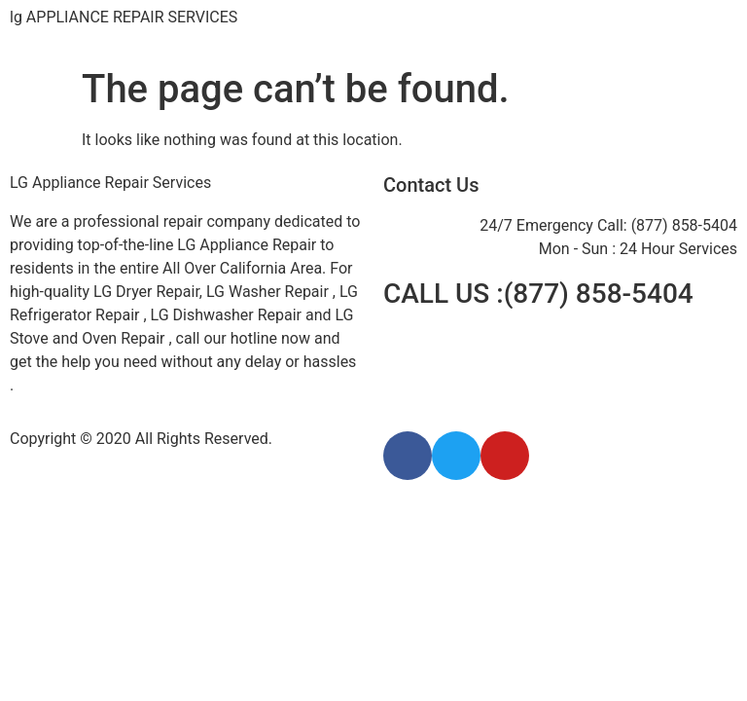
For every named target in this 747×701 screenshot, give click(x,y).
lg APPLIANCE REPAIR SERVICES (123, 17)
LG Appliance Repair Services (110, 182)
